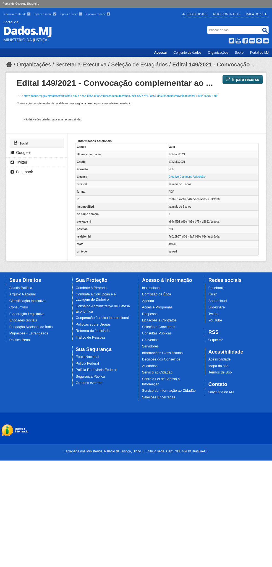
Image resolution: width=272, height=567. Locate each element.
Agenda (148, 301)
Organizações (218, 53)
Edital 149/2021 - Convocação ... (214, 64)
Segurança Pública (90, 376)
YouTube (215, 320)
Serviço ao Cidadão (157, 372)
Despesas (150, 314)
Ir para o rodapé (97, 14)
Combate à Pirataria (91, 288)
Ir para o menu (45, 14)
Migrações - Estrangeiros (28, 333)
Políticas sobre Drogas (93, 324)
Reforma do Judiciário (93, 331)
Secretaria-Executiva (81, 64)
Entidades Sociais (23, 320)
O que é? (215, 340)
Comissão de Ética (156, 294)
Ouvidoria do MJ (221, 392)
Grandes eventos (89, 383)
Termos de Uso (220, 372)
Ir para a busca (71, 14)
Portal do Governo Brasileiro (21, 4)
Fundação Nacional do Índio (31, 327)
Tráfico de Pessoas (90, 337)
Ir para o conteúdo (17, 14)
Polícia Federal (87, 363)
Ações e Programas (157, 307)
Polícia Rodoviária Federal (96, 370)
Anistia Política (20, 288)
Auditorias (150, 366)
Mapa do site (218, 366)
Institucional (151, 288)
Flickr (212, 294)
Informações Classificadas (162, 353)
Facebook (22, 172)
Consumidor (18, 307)
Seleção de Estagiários (139, 64)
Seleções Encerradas (158, 397)
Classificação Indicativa (27, 301)
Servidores (150, 346)
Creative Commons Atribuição (187, 176)
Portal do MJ (259, 53)
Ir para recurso (242, 79)
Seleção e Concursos (158, 327)
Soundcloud (217, 301)
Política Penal (20, 340)
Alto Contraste (226, 14)
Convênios (150, 340)
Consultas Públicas (157, 333)
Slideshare (216, 307)
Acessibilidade (195, 14)
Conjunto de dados (188, 53)
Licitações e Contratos (159, 320)
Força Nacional (87, 357)
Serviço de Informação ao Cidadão (169, 391)
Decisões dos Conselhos (161, 359)
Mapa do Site (256, 14)
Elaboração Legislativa (27, 314)
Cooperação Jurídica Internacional (102, 318)
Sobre (239, 53)
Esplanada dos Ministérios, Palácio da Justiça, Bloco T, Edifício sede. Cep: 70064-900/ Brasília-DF (136, 451)
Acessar (160, 53)
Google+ (21, 152)
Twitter (19, 162)
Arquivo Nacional (22, 294)
